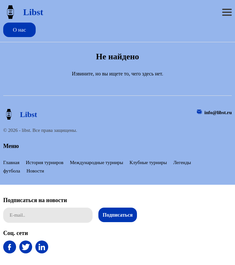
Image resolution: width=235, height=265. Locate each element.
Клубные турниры (148, 162)
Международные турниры (96, 162)
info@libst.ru (218, 112)
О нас (19, 30)
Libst (23, 12)
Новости (35, 170)
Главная (11, 162)
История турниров (44, 162)
